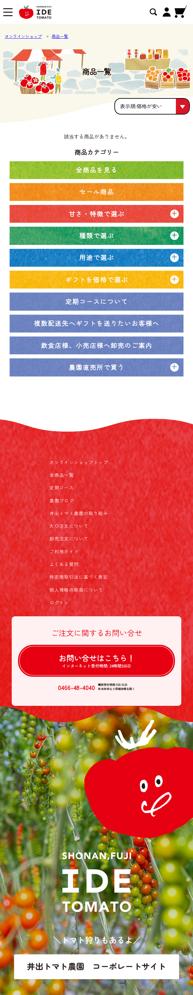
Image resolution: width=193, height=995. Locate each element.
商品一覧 (60, 36)
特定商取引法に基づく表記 (78, 577)
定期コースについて (96, 301)
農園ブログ (61, 500)
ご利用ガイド (64, 551)
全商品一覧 (61, 475)
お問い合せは (96, 660)
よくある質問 (64, 564)
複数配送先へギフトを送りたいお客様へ (96, 323)
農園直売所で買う (97, 367)
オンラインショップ (23, 36)
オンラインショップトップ (78, 462)
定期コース (61, 487)
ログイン (59, 602)
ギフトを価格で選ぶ (96, 279)
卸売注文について (68, 538)
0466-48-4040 (76, 687)
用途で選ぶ (96, 257)
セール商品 (96, 191)
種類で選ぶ (96, 235)
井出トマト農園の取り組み (78, 513)
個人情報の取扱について (76, 590)
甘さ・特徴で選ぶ (97, 213)
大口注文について (68, 526)
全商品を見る (97, 169)
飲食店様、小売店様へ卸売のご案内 (96, 345)
